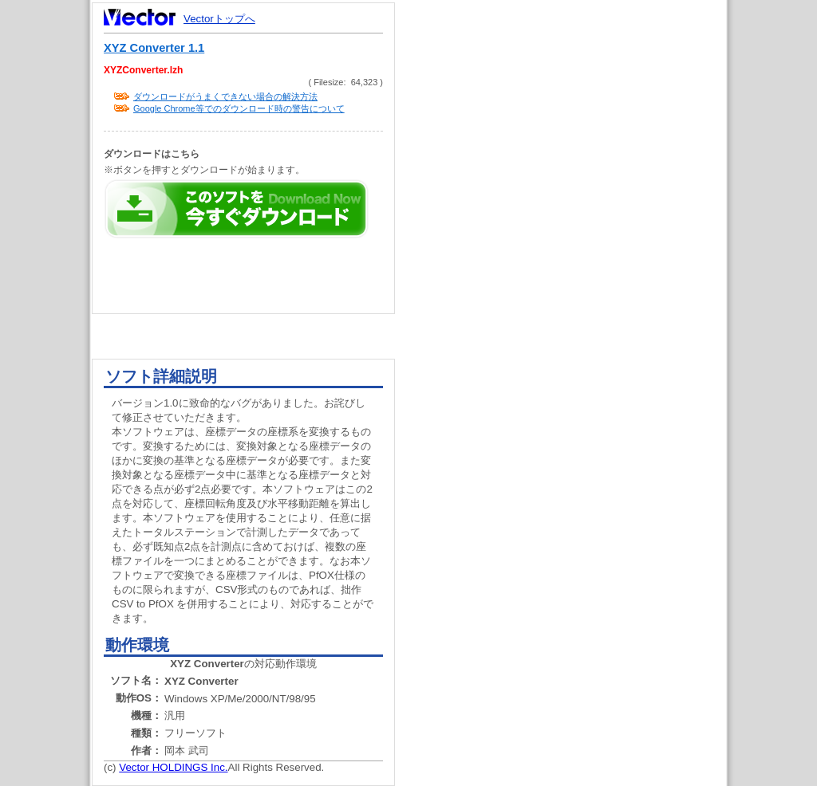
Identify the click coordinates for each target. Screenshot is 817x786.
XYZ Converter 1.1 (154, 47)
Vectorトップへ (219, 19)
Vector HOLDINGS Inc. (173, 767)
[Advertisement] (574, 303)
